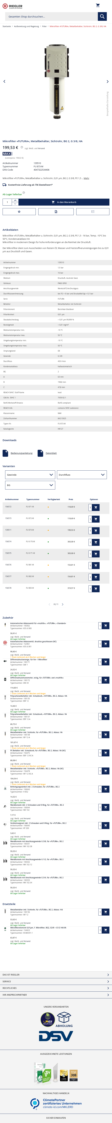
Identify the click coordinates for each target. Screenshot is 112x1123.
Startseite (7, 26)
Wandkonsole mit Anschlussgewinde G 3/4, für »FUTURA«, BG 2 (37, 878)
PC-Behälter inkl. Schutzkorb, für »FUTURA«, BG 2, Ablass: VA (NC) (38, 750)
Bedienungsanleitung (21, 453)
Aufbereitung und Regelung (26, 26)
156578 (8, 588)
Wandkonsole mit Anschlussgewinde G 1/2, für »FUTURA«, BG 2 (37, 859)
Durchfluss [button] (64, 474)
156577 (8, 576)
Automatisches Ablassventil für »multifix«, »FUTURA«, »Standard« (38, 623)
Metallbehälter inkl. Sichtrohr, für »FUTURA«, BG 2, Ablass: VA (36, 732)
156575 (8, 553)
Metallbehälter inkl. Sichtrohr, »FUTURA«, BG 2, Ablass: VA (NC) (37, 769)
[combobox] (56, 16)
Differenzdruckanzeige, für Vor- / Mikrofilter (28, 659)
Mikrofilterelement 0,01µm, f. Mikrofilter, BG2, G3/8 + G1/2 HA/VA (38, 928)
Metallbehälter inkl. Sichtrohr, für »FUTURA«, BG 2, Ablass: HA (36, 910)
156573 (8, 518)
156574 (8, 541)
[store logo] (12, 6)
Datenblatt (51, 453)
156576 (8, 565)
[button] (107, 130)
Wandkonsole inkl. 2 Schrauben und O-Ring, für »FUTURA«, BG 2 (37, 805)
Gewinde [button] (11, 474)
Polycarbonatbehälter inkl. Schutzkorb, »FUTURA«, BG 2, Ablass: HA (38, 696)
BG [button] (8, 485)
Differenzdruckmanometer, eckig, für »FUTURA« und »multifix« (37, 678)
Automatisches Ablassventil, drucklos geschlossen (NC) (33, 641)
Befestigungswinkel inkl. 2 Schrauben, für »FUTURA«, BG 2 (35, 787)
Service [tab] (7, 981)
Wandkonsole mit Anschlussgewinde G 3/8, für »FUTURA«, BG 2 (37, 841)
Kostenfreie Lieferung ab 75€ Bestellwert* (30, 184)
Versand (41, 148)
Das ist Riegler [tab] (11, 974)
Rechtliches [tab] (10, 988)
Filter (44, 26)
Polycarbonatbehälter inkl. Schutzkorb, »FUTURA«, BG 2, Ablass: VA (38, 714)
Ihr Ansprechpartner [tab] (15, 994)
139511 (8, 530)
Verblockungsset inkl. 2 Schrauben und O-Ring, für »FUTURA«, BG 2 (38, 823)
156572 (8, 507)
